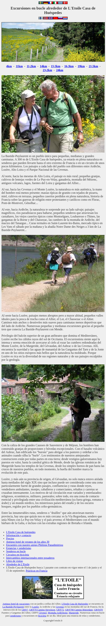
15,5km (55, 66)
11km (19, 66)
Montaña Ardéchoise (58, 612)
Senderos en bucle (16, 551)
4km (9, 66)
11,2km (31, 66)
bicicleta (42, 615)
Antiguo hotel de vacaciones (16, 604)
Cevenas (60, 607)
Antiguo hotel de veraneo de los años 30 (27, 541)
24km (59, 70)
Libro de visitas (14, 560)
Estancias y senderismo (18, 548)
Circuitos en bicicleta (17, 554)
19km (81, 66)
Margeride (74, 612)
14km (43, 66)
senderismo (15, 615)
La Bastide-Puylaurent (13, 607)
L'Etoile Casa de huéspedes (20, 532)
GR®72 (60, 609)
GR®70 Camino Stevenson (42, 609)
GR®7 (25, 609)
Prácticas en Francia (37, 570)
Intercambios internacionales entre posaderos (30, 557)
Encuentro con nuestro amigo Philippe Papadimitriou (34, 544)
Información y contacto (18, 535)
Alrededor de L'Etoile (17, 564)
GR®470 (98, 609)
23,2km (47, 70)
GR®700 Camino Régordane (79, 609)
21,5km (93, 66)
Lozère (35, 607)
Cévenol (43, 612)
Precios (10, 538)
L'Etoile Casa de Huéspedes (75, 604)
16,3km (69, 66)
